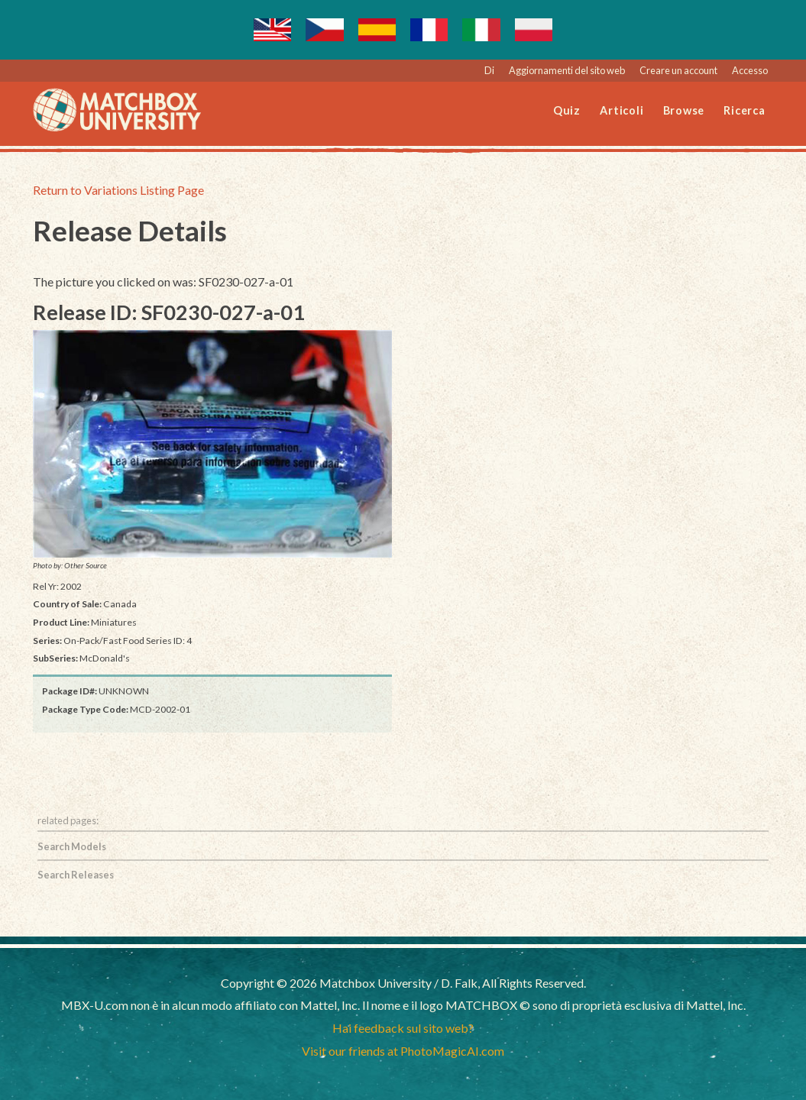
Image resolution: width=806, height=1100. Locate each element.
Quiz (567, 110)
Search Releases (75, 875)
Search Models (71, 846)
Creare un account (678, 70)
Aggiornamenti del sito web (567, 70)
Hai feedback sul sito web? (403, 1028)
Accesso (750, 70)
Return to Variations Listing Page (118, 190)
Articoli (621, 110)
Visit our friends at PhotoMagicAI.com (403, 1050)
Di (489, 70)
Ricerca (744, 110)
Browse (684, 110)
